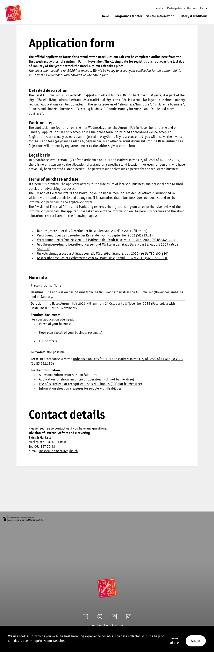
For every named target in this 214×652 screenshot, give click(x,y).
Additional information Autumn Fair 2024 (68, 375)
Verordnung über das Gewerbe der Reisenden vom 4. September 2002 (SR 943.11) (95, 235)
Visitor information (160, 16)
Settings (118, 626)
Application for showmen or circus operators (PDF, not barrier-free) (86, 379)
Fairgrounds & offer (128, 16)
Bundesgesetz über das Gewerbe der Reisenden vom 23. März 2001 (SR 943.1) (92, 231)
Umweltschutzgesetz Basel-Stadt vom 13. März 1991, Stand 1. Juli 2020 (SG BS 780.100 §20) (102, 253)
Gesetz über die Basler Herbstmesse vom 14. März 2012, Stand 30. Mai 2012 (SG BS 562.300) (102, 258)
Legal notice (99, 626)
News (105, 16)
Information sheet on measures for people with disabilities (80, 388)
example (95, 333)
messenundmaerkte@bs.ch (58, 451)
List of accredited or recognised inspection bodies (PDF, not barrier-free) (90, 384)
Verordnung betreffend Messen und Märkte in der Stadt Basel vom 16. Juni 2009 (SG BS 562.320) (106, 240)
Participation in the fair (181, 8)
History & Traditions (192, 16)
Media (159, 8)
